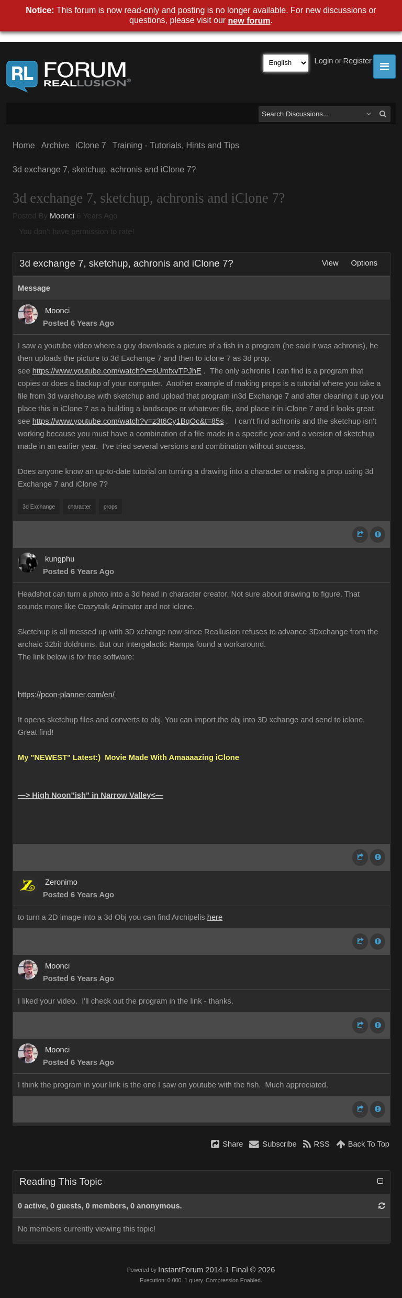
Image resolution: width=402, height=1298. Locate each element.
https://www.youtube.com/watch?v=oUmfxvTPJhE (117, 371)
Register (357, 61)
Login (324, 61)
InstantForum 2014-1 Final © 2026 (216, 1270)
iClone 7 (90, 145)
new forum (249, 20)
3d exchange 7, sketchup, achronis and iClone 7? (104, 169)
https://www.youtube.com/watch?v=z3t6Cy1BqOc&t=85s (128, 421)
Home (24, 145)
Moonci (62, 216)
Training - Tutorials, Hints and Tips (176, 145)
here (214, 917)
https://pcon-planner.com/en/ (66, 694)
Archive (55, 145)
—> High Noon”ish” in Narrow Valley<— (90, 795)
